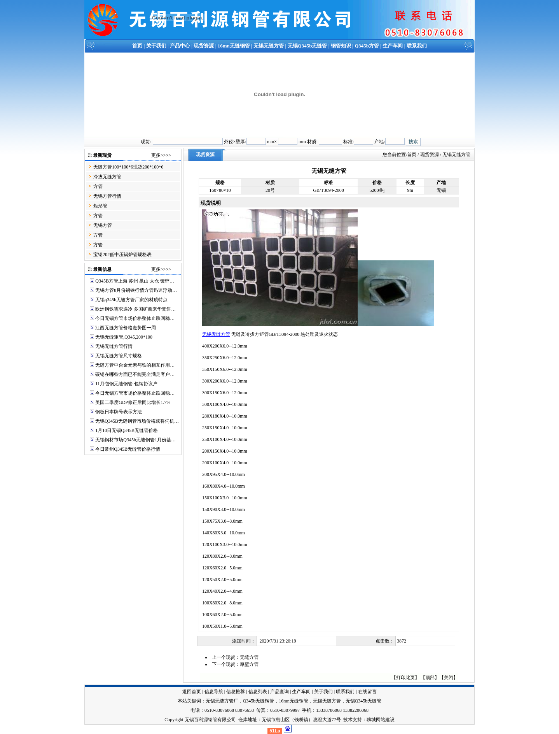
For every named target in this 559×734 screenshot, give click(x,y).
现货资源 (204, 46)
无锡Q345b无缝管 (307, 46)
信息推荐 (235, 691)
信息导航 (213, 691)
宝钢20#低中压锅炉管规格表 (122, 254)
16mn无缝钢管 (234, 46)
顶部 (430, 677)
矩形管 (100, 206)
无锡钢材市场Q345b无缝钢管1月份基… (135, 440)
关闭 (448, 677)
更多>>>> (161, 155)
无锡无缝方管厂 (222, 701)
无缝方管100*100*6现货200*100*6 (128, 167)
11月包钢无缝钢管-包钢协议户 (126, 383)
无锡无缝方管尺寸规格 (118, 355)
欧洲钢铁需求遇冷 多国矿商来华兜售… (135, 309)
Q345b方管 (367, 46)
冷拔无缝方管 (107, 176)
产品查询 (279, 691)
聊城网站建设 (381, 719)
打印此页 (405, 677)
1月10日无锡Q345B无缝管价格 (126, 430)
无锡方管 (102, 225)
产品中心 (180, 46)
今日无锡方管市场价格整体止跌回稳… (135, 318)
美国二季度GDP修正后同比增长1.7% (132, 402)
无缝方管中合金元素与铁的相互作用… (135, 365)
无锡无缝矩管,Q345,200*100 (123, 337)
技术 (348, 719)
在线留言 (367, 691)
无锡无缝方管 (268, 46)
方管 (98, 186)
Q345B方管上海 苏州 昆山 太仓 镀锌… (134, 281)
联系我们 (417, 46)
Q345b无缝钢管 (258, 701)
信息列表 (257, 691)
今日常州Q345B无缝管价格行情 (127, 449)
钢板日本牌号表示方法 (118, 411)
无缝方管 (249, 657)
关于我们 (156, 46)
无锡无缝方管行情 (114, 346)
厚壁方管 (249, 664)
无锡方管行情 (107, 196)
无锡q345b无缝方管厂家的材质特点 (131, 299)
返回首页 (191, 691)
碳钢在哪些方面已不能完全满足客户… (135, 374)
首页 (137, 46)
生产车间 (393, 46)
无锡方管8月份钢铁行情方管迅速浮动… (136, 290)
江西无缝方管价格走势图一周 (125, 327)
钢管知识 (341, 46)
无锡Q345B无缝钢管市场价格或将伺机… (137, 421)
